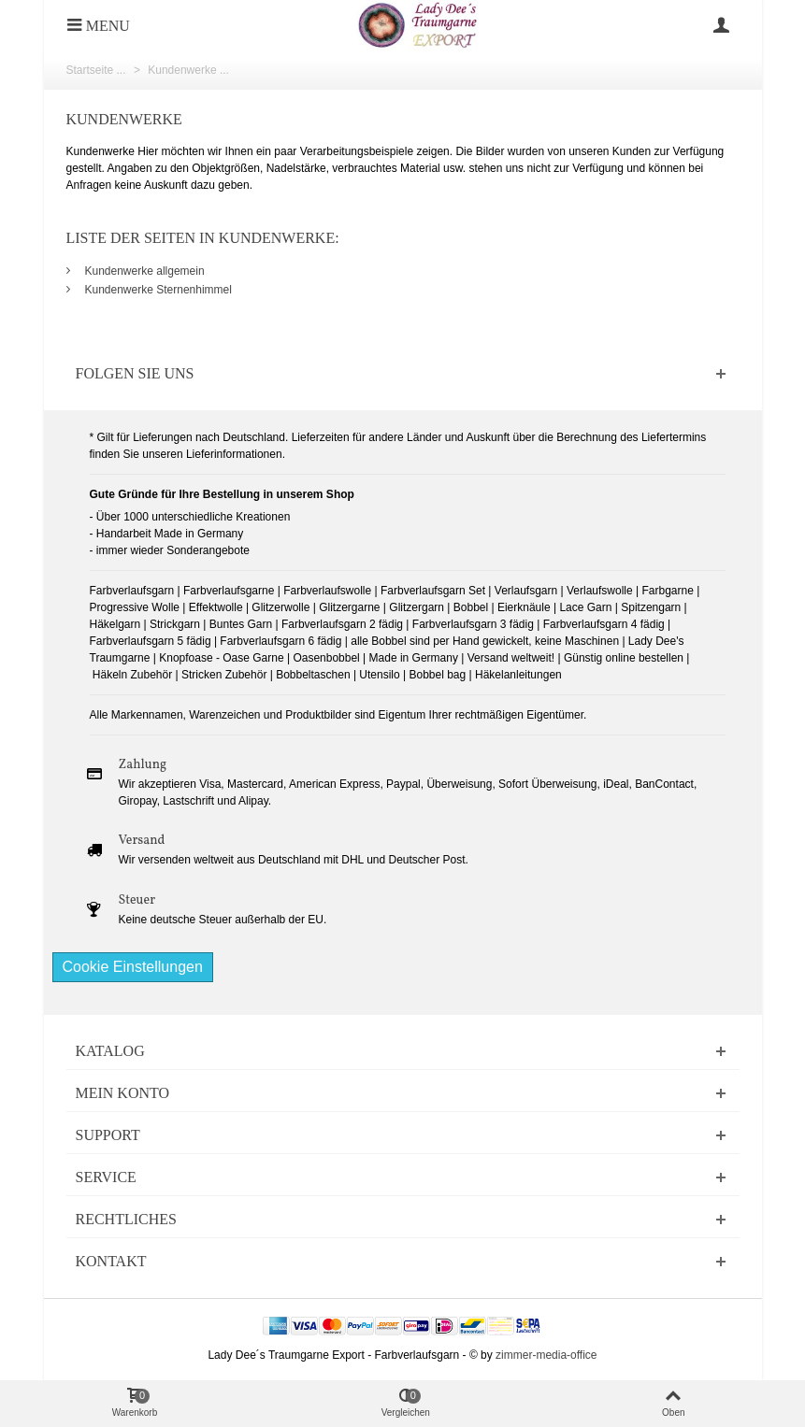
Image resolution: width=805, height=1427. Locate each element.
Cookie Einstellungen (133, 967)
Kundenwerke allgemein (145, 271)
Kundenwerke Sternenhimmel (158, 289)
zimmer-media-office (546, 1355)
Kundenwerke (124, 119)
